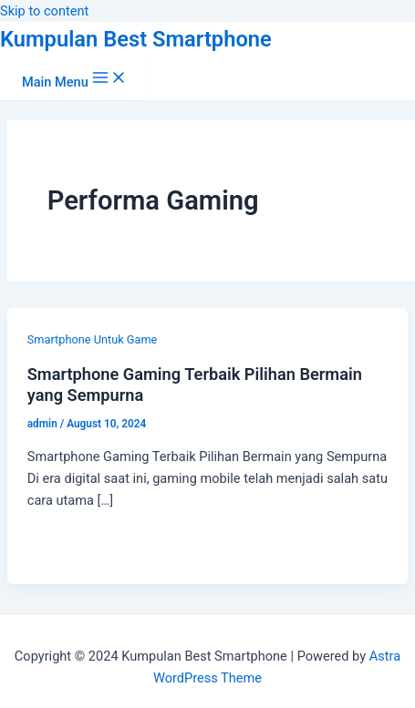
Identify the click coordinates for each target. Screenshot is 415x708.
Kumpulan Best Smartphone (136, 39)
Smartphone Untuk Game (92, 339)
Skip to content (44, 11)
